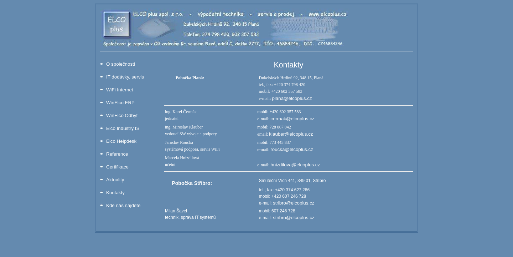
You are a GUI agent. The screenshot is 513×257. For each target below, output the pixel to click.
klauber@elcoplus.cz (291, 134)
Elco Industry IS (122, 128)
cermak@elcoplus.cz (292, 118)
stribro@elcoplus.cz (294, 203)
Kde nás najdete (123, 205)
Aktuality (115, 179)
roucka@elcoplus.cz (291, 149)
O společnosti (120, 64)
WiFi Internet (119, 89)
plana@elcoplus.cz (292, 98)
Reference (117, 154)
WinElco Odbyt (122, 115)
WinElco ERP (120, 102)
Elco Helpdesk (121, 141)
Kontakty (115, 192)
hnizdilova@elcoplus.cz (295, 164)
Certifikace (117, 167)
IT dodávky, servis (125, 77)
